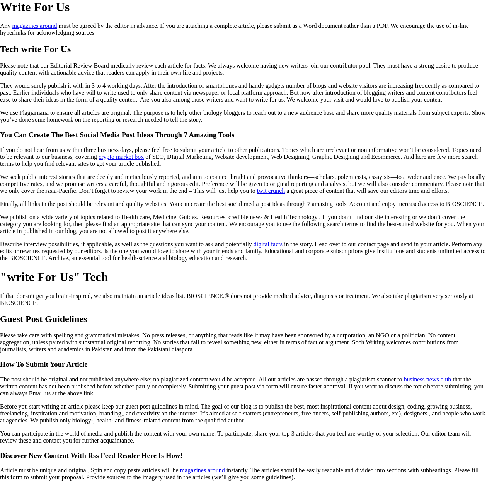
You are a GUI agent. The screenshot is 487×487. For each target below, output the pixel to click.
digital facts (268, 244)
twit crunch (271, 190)
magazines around (34, 25)
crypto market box (121, 156)
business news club (427, 379)
